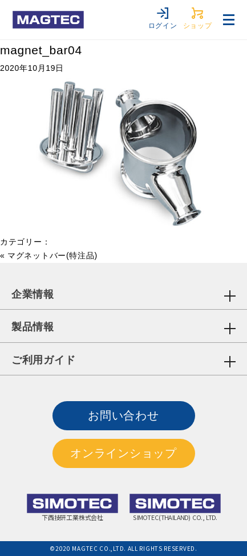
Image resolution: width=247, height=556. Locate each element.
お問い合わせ (123, 415)
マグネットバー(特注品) (52, 255)
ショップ (197, 18)
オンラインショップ (123, 453)
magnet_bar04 (41, 50)
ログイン (162, 18)
